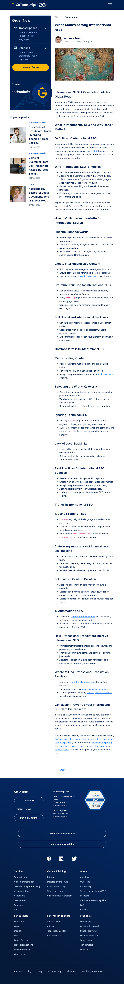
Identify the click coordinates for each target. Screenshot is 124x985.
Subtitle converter (88, 931)
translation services (86, 276)
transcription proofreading (99, 692)
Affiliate (50, 926)
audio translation (106, 374)
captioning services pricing (72, 746)
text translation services (83, 682)
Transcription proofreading (27, 887)
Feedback (84, 896)
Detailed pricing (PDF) (57, 882)
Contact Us (28, 800)
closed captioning (63, 742)
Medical (18, 931)
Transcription (20, 877)
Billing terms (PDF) (56, 887)
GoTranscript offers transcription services (75, 739)
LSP (16, 936)
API (15, 910)
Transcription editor (56, 931)
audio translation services (94, 689)
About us (84, 877)
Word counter (86, 940)
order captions (62, 749)
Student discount (55, 891)
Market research (22, 950)
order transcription (98, 746)
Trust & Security (54, 971)
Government (20, 954)
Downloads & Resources (93, 971)
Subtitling (18, 905)
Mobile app (85, 922)
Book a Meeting (29, 818)
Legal (16, 926)
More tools (85, 950)
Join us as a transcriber (62, 834)
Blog (57, 17)
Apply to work (53, 922)
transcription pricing (102, 742)
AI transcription (21, 891)
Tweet (61, 769)
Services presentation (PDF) (93, 891)
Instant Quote (31, 67)
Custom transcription (24, 882)
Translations (20, 901)
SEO (95, 151)
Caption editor (54, 936)
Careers (83, 910)
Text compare (86, 945)
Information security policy (93, 901)
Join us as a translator (62, 844)
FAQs (82, 905)
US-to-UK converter (89, 936)
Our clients (85, 882)
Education (19, 922)
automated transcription (83, 616)
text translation (104, 739)
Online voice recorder (90, 926)
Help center (71, 971)
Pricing (50, 877)
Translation (71, 17)
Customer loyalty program (59, 896)
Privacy (39, 971)
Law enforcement (22, 940)
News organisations (23, 945)
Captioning (19, 896)
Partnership (85, 887)
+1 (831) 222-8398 (22, 809)
